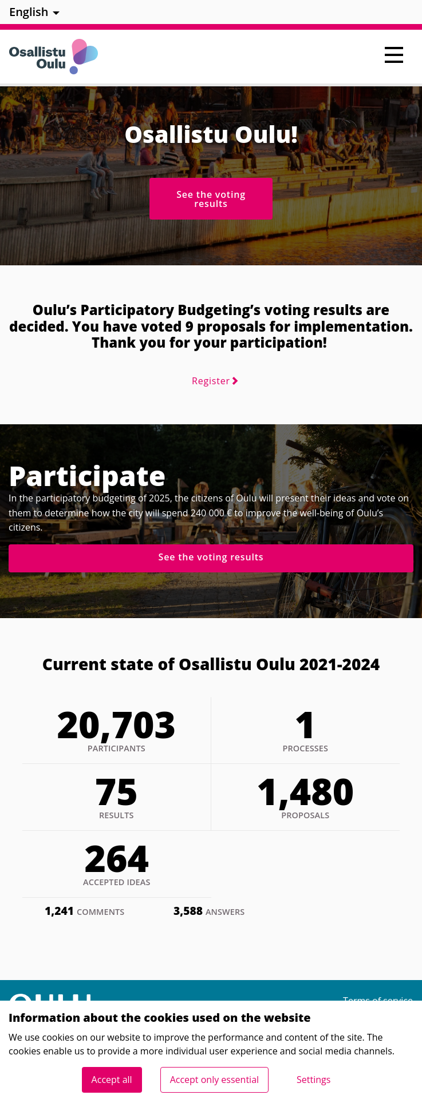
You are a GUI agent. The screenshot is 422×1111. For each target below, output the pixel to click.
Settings (313, 1079)
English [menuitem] (29, 11)
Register (211, 381)
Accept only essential (214, 1079)
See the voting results (211, 199)
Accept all (112, 1079)
